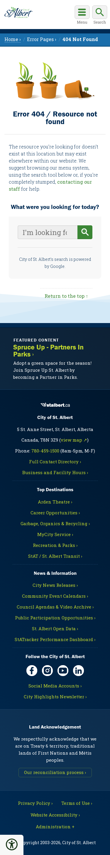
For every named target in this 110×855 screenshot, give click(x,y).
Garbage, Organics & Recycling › (55, 523)
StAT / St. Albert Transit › (55, 556)
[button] (11, 844)
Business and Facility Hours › (55, 472)
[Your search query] (47, 232)
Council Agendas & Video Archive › (55, 607)
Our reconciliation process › (55, 772)
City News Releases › (55, 585)
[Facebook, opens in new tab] (31, 670)
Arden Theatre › (55, 502)
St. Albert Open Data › (55, 628)
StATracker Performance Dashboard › (55, 639)
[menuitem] (80, 39)
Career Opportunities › (55, 513)
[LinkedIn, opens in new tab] (78, 670)
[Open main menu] (82, 15)
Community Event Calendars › (55, 596)
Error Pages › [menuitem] (41, 39)
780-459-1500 (45, 451)
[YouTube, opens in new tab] (62, 670)
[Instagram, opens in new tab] (47, 670)
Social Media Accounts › (55, 686)
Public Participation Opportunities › (55, 618)
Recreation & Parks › (55, 545)
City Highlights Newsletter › (55, 696)
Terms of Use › (76, 803)
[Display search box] (100, 15)
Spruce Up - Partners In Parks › (48, 351)
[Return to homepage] (18, 12)
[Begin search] (84, 232)
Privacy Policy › (35, 803)
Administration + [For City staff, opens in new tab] (55, 826)
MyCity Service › (55, 534)
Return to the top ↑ (66, 296)
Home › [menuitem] (12, 39)
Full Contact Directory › (55, 461)
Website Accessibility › (55, 815)
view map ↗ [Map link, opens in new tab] (74, 440)
